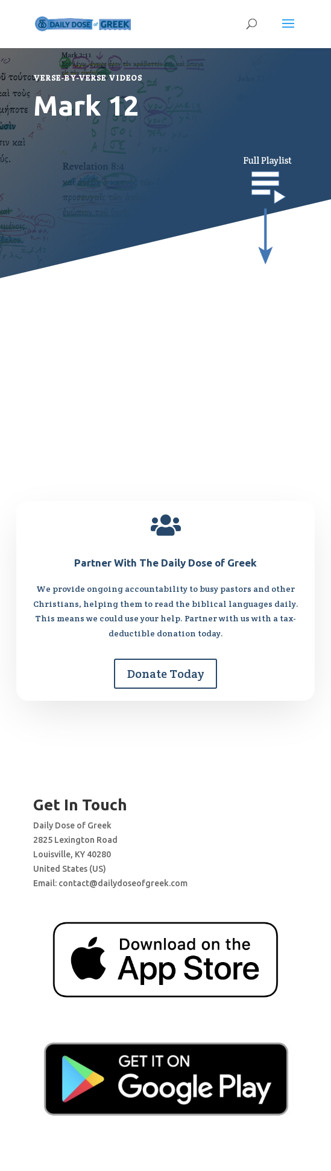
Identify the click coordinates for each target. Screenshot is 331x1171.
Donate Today (165, 674)
